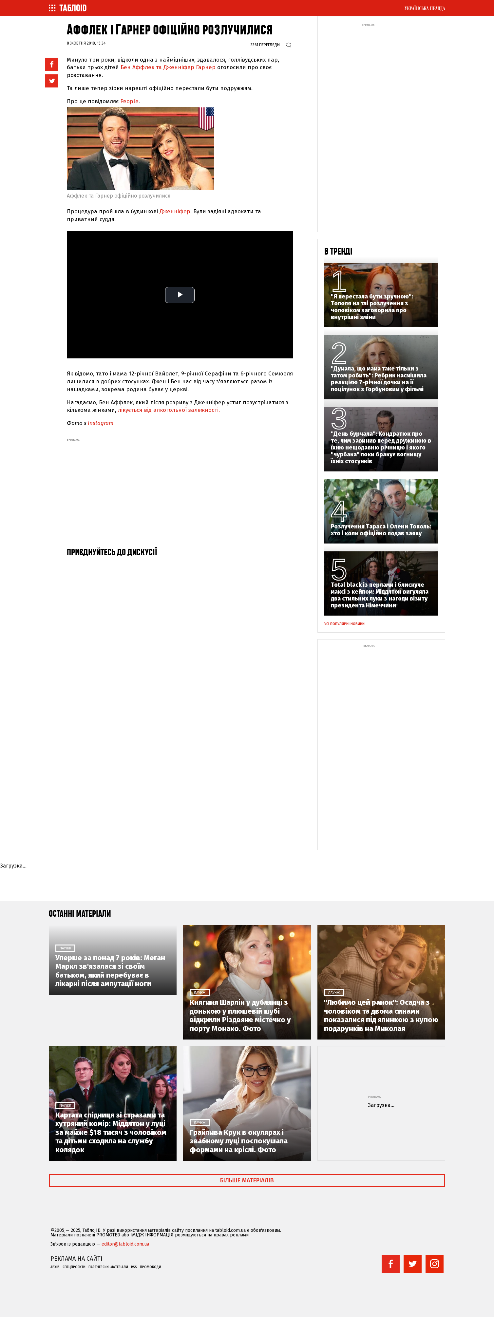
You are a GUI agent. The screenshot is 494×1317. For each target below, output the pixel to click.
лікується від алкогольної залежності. (169, 410)
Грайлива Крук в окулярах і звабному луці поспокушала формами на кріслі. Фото (239, 1141)
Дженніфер (175, 211)
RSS (134, 1267)
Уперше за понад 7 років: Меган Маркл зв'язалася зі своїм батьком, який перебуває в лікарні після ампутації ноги (110, 971)
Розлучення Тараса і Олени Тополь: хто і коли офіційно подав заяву (381, 530)
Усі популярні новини (344, 624)
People (129, 101)
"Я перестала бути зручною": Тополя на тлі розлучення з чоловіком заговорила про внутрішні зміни (372, 307)
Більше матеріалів (247, 1180)
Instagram (100, 423)
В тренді (338, 251)
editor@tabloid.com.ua (125, 1244)
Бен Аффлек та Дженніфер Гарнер (168, 67)
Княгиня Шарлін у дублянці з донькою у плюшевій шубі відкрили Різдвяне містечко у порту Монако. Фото (240, 1015)
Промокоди (150, 1267)
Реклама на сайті (76, 1258)
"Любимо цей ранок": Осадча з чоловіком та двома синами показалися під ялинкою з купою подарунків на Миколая (381, 1015)
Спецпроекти (74, 1267)
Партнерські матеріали (108, 1267)
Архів (55, 1267)
